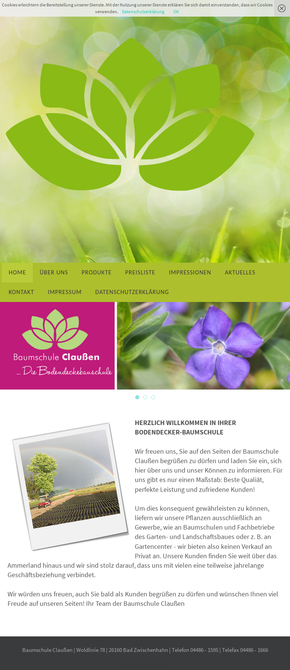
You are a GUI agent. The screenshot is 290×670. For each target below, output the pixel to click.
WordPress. (153, 664)
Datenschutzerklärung (143, 11)
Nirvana (133, 664)
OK (176, 11)
